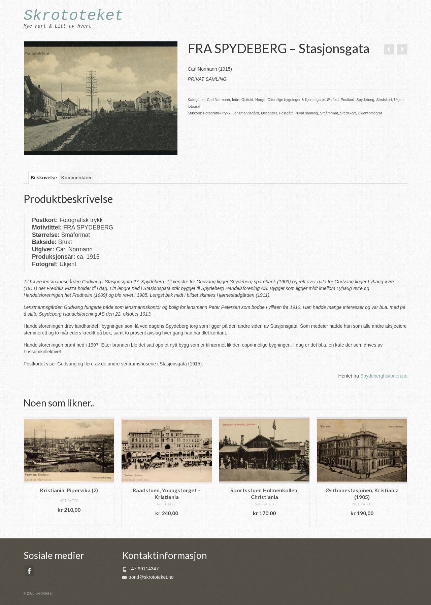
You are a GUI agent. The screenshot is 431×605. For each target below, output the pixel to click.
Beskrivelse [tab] (44, 177)
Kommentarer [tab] (76, 177)
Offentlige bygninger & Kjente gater (296, 100)
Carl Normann (218, 100)
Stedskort (384, 100)
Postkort (347, 100)
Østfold (333, 100)
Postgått (285, 113)
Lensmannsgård (245, 113)
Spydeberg (365, 100)
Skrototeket (74, 16)
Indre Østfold (242, 100)
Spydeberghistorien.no (383, 376)
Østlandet (269, 113)
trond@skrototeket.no (148, 577)
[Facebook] (29, 570)
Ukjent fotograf (370, 113)
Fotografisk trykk (216, 113)
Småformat (329, 113)
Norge (260, 100)
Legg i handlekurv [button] (69, 520)
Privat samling (306, 113)
